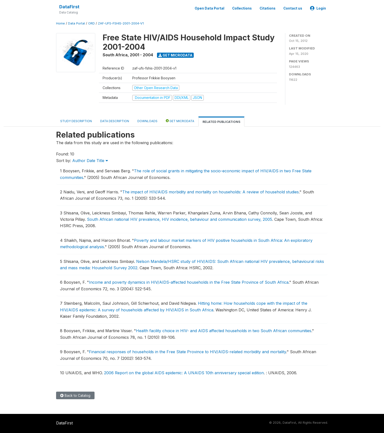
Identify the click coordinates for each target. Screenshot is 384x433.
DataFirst (69, 6)
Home (60, 23)
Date (91, 160)
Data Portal (76, 23)
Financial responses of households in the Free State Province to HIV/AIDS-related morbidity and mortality (187, 351)
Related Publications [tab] (221, 122)
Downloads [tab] (147, 121)
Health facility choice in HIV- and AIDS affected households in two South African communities (223, 330)
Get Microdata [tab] (180, 121)
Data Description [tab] (114, 121)
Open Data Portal (209, 8)
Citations (268, 8)
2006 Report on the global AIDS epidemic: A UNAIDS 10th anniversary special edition (184, 372)
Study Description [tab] (76, 121)
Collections (242, 8)
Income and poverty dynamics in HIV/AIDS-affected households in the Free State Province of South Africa (188, 282)
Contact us (292, 8)
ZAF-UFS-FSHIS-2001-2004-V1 (121, 23)
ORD (91, 23)
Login (318, 8)
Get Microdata (175, 55)
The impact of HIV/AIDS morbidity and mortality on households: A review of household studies (210, 191)
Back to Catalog (75, 395)
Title (102, 160)
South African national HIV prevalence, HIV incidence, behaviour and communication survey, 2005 (179, 219)
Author (78, 160)
